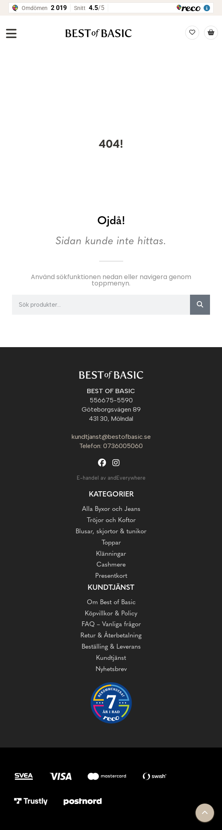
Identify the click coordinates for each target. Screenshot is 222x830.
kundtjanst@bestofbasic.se (111, 436)
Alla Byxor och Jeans (111, 509)
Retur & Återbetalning (111, 636)
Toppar (111, 543)
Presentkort (111, 576)
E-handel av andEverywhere (111, 478)
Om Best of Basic (111, 602)
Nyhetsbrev (111, 669)
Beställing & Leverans (111, 647)
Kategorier (111, 494)
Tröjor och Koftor (111, 520)
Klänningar (111, 554)
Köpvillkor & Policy (111, 614)
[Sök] (200, 305)
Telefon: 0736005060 (111, 446)
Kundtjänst (111, 588)
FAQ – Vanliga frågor (111, 624)
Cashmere (111, 565)
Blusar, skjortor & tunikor (111, 532)
